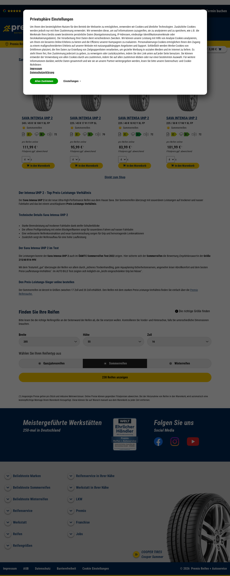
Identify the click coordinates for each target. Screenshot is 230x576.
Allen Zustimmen (44, 81)
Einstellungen (72, 81)
